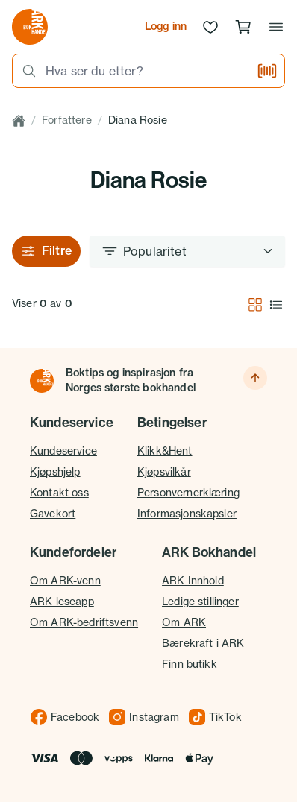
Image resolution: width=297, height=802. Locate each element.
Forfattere (67, 120)
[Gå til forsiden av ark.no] (30, 27)
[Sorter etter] (187, 251)
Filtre (46, 251)
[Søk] (25, 70)
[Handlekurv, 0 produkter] (243, 27)
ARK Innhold (193, 580)
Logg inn (166, 26)
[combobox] (146, 71)
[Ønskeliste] (210, 27)
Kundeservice (63, 451)
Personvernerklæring (188, 492)
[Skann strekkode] (267, 71)
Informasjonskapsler (187, 513)
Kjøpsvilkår (164, 472)
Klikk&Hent (165, 451)
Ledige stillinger (200, 601)
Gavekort (52, 513)
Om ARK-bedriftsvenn (84, 622)
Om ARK (184, 622)
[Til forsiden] (42, 381)
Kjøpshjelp (55, 472)
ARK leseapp (62, 601)
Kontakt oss (59, 492)
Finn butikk (189, 664)
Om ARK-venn (65, 580)
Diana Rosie (137, 120)
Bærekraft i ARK (203, 643)
